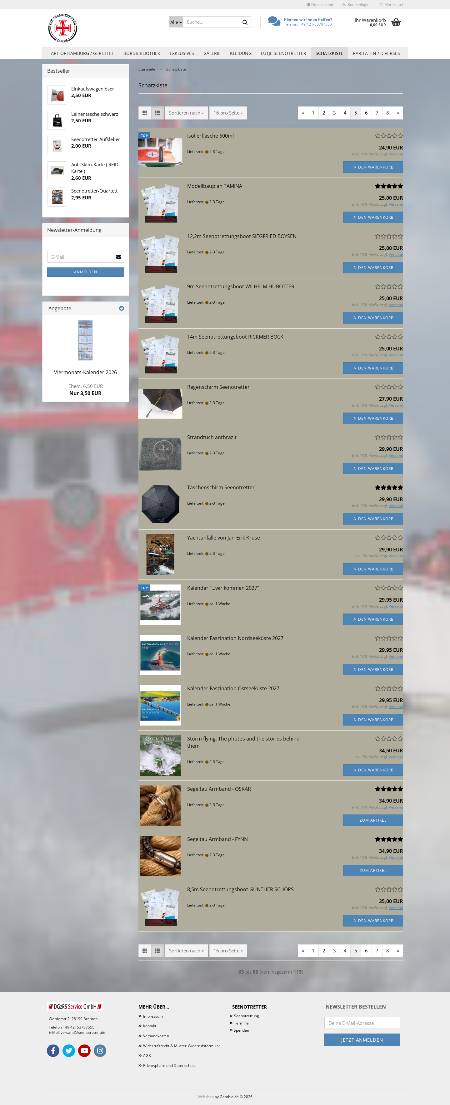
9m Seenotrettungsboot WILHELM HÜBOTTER (240, 286)
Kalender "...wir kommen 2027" (223, 587)
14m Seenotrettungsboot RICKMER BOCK (235, 336)
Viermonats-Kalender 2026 (85, 372)
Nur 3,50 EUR (85, 390)
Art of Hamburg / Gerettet (82, 53)
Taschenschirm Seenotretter (221, 487)
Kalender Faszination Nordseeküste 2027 (235, 638)
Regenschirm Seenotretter (218, 387)
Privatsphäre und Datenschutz (169, 1065)
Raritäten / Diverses (376, 53)
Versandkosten (156, 1036)
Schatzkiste (329, 53)
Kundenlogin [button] (355, 4)
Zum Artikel (373, 820)
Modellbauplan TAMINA (214, 186)
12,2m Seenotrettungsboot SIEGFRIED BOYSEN (242, 236)
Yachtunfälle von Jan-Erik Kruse (223, 537)
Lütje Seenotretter (283, 53)
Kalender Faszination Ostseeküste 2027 (233, 688)
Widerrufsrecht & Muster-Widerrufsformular (181, 1046)
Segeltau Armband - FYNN (217, 839)
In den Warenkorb (373, 167)
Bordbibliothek (141, 53)
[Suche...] (176, 21)
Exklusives (182, 53)
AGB (147, 1055)
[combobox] (186, 112)
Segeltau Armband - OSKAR (219, 788)
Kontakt (149, 1026)
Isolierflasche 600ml (210, 135)
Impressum (153, 1016)
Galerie (212, 53)
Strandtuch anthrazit (212, 437)
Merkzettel (391, 4)
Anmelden (85, 272)
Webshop (206, 1096)
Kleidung (241, 53)
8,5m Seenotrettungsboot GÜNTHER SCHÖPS (240, 889)
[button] (320, 4)
